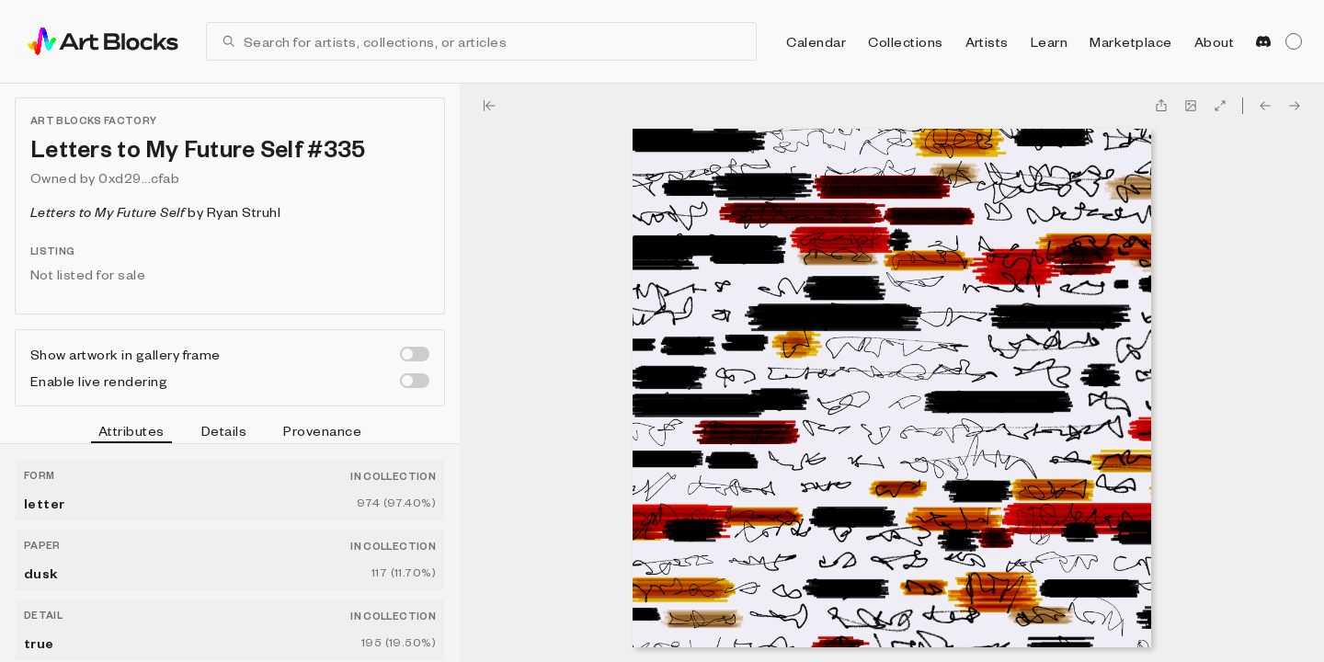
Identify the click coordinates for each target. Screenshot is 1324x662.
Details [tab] (223, 430)
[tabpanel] (230, 553)
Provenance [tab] (322, 430)
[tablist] (230, 433)
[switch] (414, 354)
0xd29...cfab (138, 177)
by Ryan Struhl (155, 211)
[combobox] (492, 41)
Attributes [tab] (131, 433)
